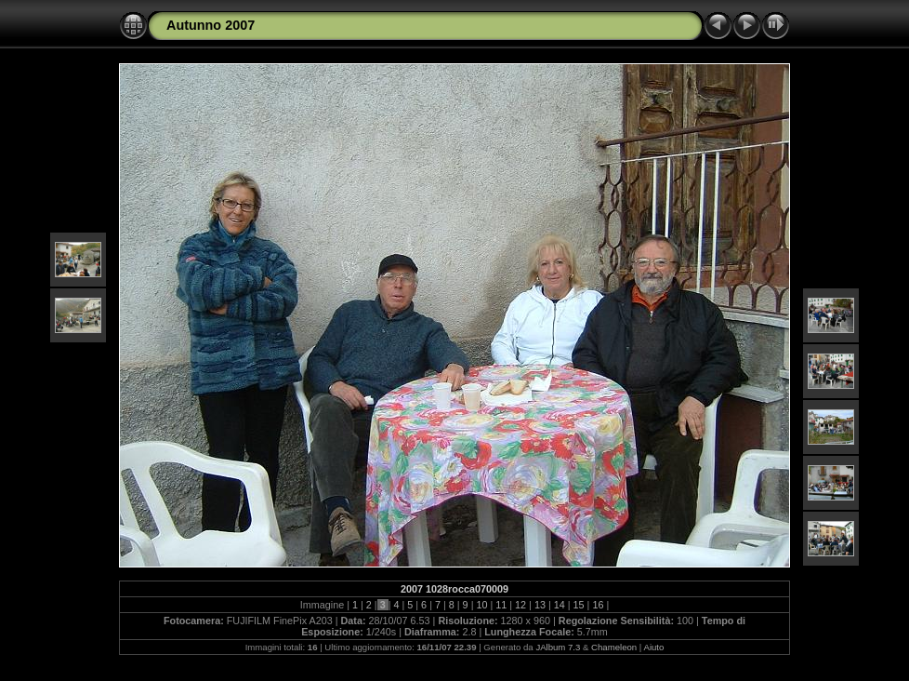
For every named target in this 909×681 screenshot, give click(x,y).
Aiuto (653, 647)
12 (520, 604)
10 (481, 604)
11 (501, 604)
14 (559, 604)
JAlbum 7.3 (557, 647)
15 (579, 604)
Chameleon (614, 647)
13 (540, 604)
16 (597, 604)
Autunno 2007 (210, 25)
